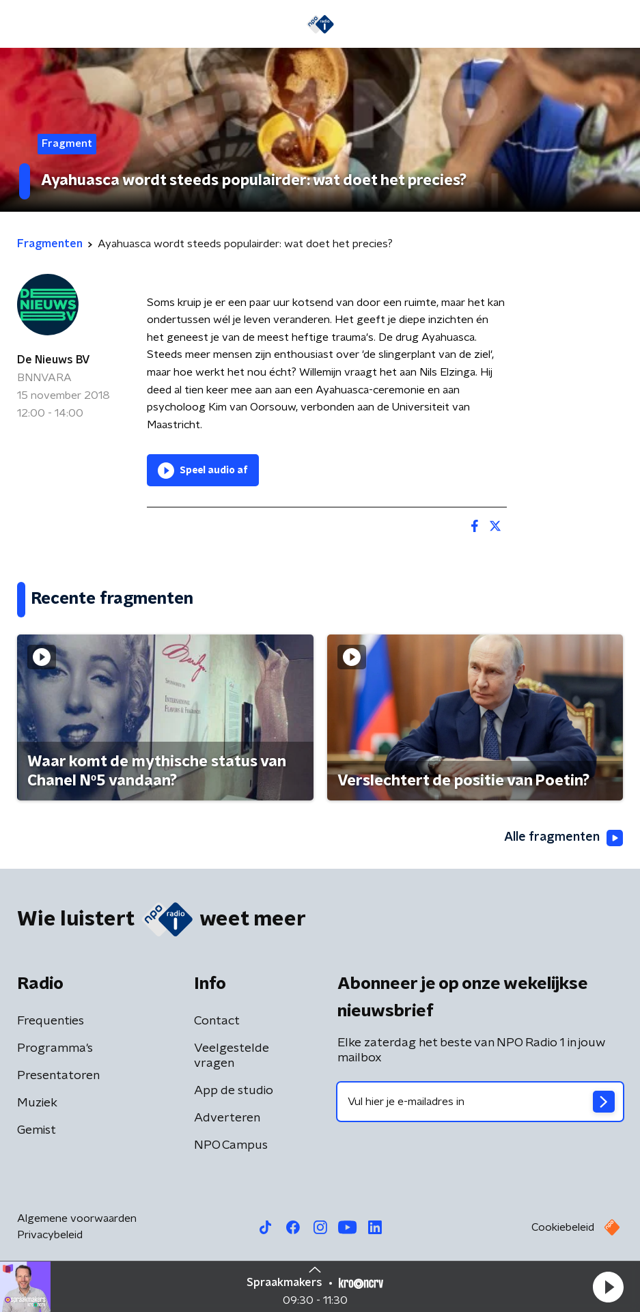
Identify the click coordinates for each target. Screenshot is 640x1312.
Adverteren (227, 1118)
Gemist (36, 1130)
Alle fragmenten (563, 838)
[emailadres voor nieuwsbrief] (480, 1102)
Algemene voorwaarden (77, 1218)
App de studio (233, 1091)
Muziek (37, 1103)
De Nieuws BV (53, 359)
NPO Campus (231, 1145)
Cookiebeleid (562, 1227)
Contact (217, 1021)
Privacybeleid (50, 1234)
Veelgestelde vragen (231, 1056)
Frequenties (50, 1021)
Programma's (55, 1048)
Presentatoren (58, 1076)
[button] (608, 1287)
